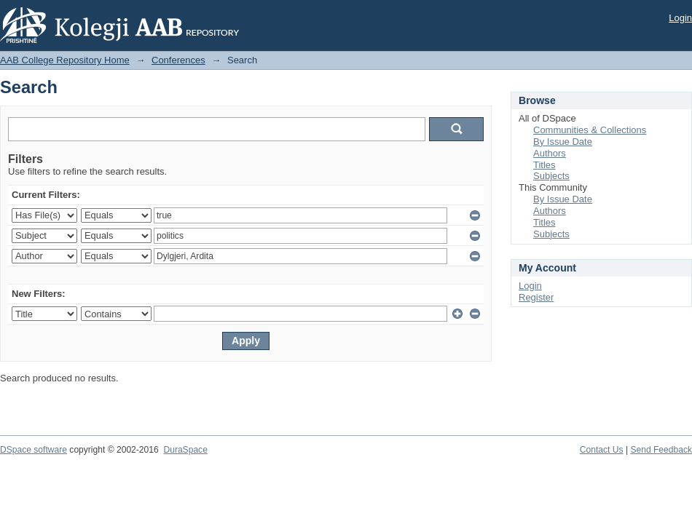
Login (680, 17)
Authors (549, 153)
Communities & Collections (589, 129)
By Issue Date (562, 141)
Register (536, 297)
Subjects (551, 175)
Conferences (178, 60)
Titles (544, 164)
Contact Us (602, 450)
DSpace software (33, 450)
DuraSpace (185, 450)
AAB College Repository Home (65, 60)
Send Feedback (661, 450)
